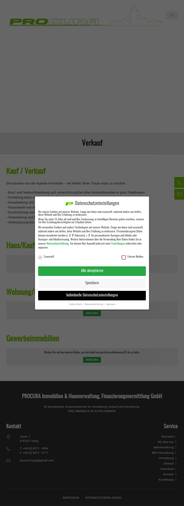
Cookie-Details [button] (75, 304)
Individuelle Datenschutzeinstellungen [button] (92, 295)
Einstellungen (118, 243)
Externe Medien (132, 256)
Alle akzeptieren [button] (92, 271)
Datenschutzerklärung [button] (94, 304)
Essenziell (46, 256)
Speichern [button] (92, 283)
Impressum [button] (110, 304)
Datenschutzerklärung (57, 243)
